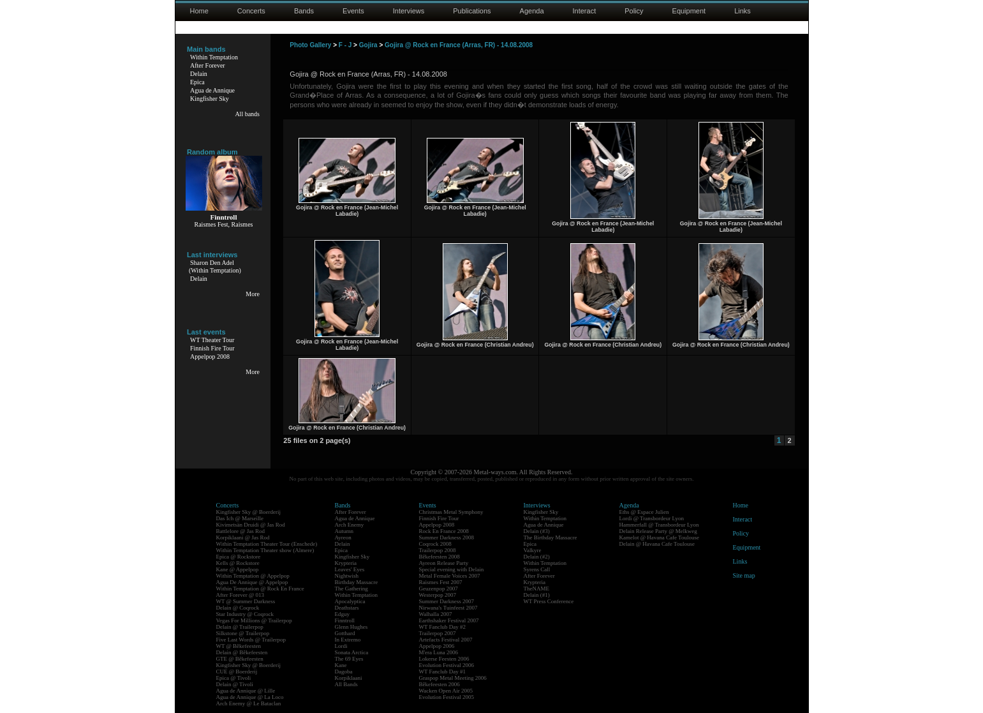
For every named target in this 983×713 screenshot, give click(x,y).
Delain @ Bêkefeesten (242, 652)
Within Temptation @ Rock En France (260, 588)
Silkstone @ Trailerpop (243, 633)
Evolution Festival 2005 (447, 697)
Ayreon (343, 537)
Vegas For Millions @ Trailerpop (254, 620)
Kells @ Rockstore (238, 563)
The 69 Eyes (349, 659)
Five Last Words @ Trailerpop (251, 639)
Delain (198, 73)
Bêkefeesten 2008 (439, 556)
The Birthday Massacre (550, 537)
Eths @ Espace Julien (644, 512)
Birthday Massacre (356, 582)
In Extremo (348, 639)
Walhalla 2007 (435, 614)
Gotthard (345, 633)
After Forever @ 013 (240, 595)
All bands (247, 113)
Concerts (251, 11)
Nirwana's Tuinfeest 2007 (448, 607)
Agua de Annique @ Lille (246, 690)
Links (742, 11)
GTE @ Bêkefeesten (239, 659)
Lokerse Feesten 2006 (444, 659)
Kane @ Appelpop (237, 569)
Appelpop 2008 (210, 356)
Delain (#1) (537, 595)
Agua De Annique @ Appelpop (252, 582)
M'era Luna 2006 (439, 652)
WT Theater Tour (212, 339)
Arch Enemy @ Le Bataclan (248, 703)
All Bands (346, 684)
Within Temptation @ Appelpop (253, 576)
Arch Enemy (349, 525)
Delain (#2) (537, 556)
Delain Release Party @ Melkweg (658, 531)
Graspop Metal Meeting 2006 (453, 678)
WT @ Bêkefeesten (239, 646)
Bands (304, 11)
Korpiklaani (348, 678)
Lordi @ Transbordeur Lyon (651, 518)
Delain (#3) (537, 531)
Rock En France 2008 (444, 531)
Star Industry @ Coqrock (245, 614)
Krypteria (346, 563)
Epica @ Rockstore (238, 556)
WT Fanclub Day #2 (442, 627)
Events (353, 11)
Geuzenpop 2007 (438, 588)
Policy (634, 11)
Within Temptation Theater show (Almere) (265, 550)
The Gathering (351, 588)
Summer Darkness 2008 (447, 537)
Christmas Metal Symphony (451, 512)
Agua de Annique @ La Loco (250, 697)
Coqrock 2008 (435, 544)
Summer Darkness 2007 (447, 601)
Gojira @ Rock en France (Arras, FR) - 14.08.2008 (459, 45)
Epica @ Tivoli (233, 678)
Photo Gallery (310, 45)
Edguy (342, 614)
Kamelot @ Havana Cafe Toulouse (659, 537)
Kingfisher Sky (209, 98)
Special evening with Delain (451, 569)
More (253, 293)
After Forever (207, 65)
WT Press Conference (549, 601)
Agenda (532, 11)
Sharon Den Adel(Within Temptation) (215, 266)
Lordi (341, 646)
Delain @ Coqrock (238, 607)
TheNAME (537, 588)
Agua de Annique (212, 90)
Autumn (344, 531)
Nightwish (347, 576)
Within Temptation (214, 57)
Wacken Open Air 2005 (446, 690)
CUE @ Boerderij (237, 671)
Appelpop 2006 (437, 646)
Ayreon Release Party (444, 563)
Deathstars (347, 607)
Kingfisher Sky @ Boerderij (248, 512)
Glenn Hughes (351, 627)
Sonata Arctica (352, 652)
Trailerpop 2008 (437, 550)
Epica (197, 82)
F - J (345, 45)
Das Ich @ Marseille (240, 518)
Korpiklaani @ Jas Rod (243, 537)
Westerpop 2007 (438, 595)
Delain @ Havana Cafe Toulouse (657, 544)
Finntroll (345, 620)
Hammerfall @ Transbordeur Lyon (659, 525)
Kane (341, 665)
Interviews (409, 11)
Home (199, 11)
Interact (584, 11)
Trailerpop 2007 (437, 633)
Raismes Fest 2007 (440, 582)
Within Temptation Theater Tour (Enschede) (267, 544)
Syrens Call (537, 569)
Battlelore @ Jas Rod (240, 531)
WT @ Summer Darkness (246, 601)
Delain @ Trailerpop (239, 627)
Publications (472, 11)
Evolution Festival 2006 (447, 665)
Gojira (368, 45)
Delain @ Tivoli (234, 684)
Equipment (689, 11)
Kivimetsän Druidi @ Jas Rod (250, 525)
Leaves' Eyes (350, 569)
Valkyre (533, 550)
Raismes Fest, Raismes (224, 224)
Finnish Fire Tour (212, 348)
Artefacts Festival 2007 (446, 639)
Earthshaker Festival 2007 (449, 620)
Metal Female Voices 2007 (449, 576)
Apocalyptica (350, 601)
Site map (744, 575)
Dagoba (344, 671)
